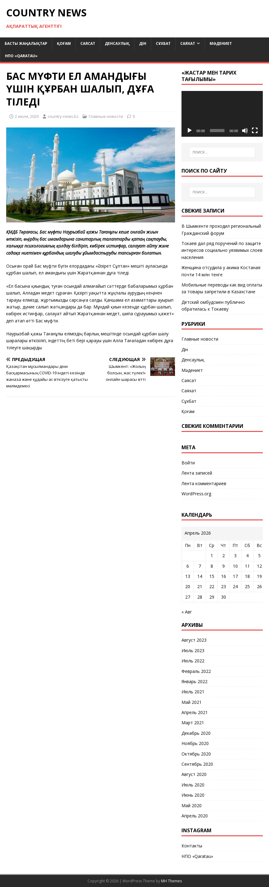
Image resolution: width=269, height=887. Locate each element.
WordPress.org (196, 494)
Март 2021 (192, 723)
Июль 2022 (192, 661)
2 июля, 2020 (27, 116)
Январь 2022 (194, 681)
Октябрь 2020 (196, 754)
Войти (188, 463)
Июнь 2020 (192, 795)
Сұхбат (163, 43)
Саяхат (187, 43)
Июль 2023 (192, 650)
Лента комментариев (203, 483)
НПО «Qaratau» (21, 55)
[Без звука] (245, 130)
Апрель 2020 (194, 816)
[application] (222, 114)
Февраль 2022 (196, 671)
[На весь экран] (255, 130)
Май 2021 (191, 702)
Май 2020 (191, 805)
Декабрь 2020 (196, 733)
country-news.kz (63, 116)
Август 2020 (194, 774)
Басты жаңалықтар (26, 43)
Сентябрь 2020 (197, 764)
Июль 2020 (192, 785)
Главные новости (106, 116)
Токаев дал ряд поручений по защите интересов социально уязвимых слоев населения (222, 250)
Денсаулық (117, 43)
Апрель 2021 (194, 712)
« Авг (186, 612)
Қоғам (64, 43)
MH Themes (171, 881)
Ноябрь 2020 (195, 743)
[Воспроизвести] (189, 130)
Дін (142, 43)
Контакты (191, 846)
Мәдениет (221, 43)
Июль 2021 (192, 692)
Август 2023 (194, 640)
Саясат (87, 43)
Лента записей (196, 473)
